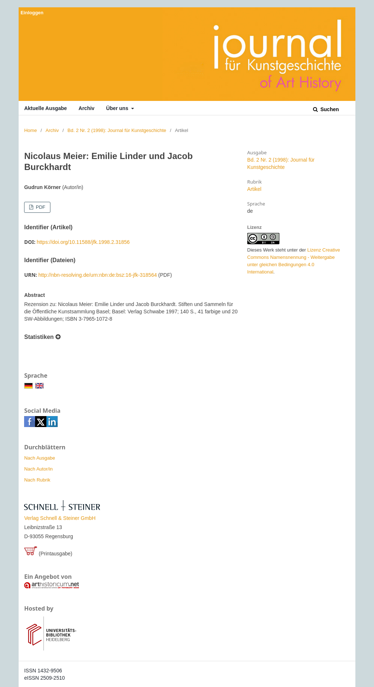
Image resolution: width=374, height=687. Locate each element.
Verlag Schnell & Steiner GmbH (59, 518)
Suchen (329, 109)
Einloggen (31, 12)
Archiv (87, 108)
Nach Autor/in (38, 469)
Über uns (118, 108)
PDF (39, 207)
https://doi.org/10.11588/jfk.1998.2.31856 (83, 242)
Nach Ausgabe (39, 458)
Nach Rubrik (37, 480)
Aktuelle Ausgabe (45, 108)
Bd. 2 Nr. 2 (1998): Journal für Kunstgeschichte (117, 130)
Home (30, 130)
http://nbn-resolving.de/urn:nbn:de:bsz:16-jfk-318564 (97, 275)
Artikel (254, 189)
